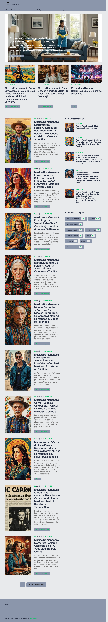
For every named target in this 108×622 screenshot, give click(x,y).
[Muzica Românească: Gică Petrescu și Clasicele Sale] (69, 127)
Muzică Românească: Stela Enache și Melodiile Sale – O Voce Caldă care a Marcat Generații (53, 92)
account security (50, 10)
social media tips (36, 10)
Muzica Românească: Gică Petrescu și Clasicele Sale (86, 127)
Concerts (72, 241)
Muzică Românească (13, 10)
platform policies (74, 235)
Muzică (25, 10)
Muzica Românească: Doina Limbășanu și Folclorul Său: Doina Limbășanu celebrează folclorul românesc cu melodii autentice (20, 95)
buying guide (63, 10)
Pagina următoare (36, 589)
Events (85, 241)
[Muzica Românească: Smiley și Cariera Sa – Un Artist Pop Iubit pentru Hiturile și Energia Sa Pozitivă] (69, 140)
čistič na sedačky (17, 56)
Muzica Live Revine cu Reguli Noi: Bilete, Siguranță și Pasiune (86, 91)
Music (74, 106)
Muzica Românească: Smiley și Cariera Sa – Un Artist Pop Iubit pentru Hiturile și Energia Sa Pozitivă (88, 143)
